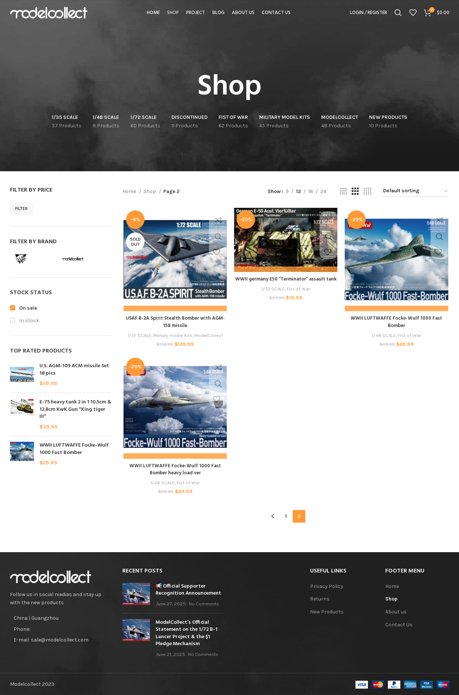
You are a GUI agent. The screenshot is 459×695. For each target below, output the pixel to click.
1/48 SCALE (384, 336)
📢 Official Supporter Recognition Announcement (188, 589)
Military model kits (172, 336)
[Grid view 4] (367, 191)
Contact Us (399, 623)
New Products (327, 611)
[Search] (398, 16)
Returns (320, 598)
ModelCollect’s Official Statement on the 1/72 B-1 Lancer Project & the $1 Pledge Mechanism (187, 632)
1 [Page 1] (286, 515)
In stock (28, 320)
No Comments (204, 602)
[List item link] (61, 628)
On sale (27, 308)
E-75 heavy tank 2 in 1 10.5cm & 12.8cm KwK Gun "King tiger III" (75, 409)
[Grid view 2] (343, 191)
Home (129, 191)
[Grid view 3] (355, 191)
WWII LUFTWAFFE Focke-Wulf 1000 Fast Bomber (74, 449)
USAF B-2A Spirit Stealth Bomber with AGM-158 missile (174, 323)
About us (396, 611)
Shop (150, 191)
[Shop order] (415, 191)
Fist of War (299, 296)
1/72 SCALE (138, 336)
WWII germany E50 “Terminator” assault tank (286, 283)
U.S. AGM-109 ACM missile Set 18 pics (74, 369)
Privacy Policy (326, 585)
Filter (21, 208)
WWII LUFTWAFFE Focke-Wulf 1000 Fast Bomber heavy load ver (174, 471)
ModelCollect (208, 336)
